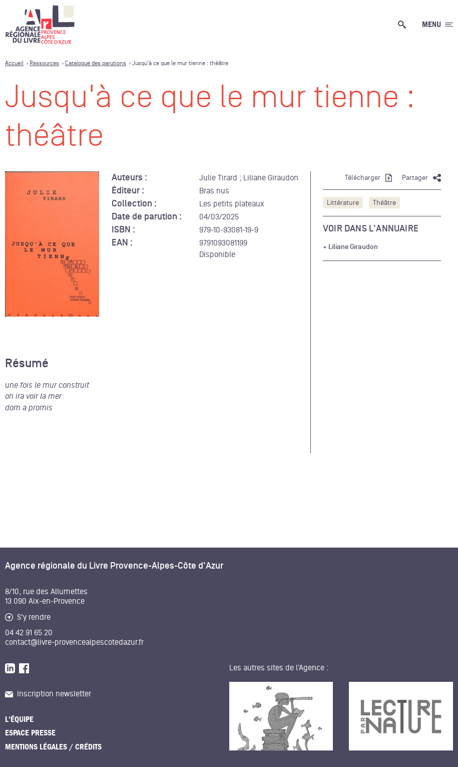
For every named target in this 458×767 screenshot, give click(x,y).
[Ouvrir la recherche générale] (404, 25)
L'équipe (19, 719)
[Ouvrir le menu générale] (437, 25)
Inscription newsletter (48, 693)
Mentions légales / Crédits (53, 746)
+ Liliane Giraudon (350, 247)
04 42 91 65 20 (29, 632)
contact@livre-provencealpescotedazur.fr (74, 642)
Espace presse (30, 732)
